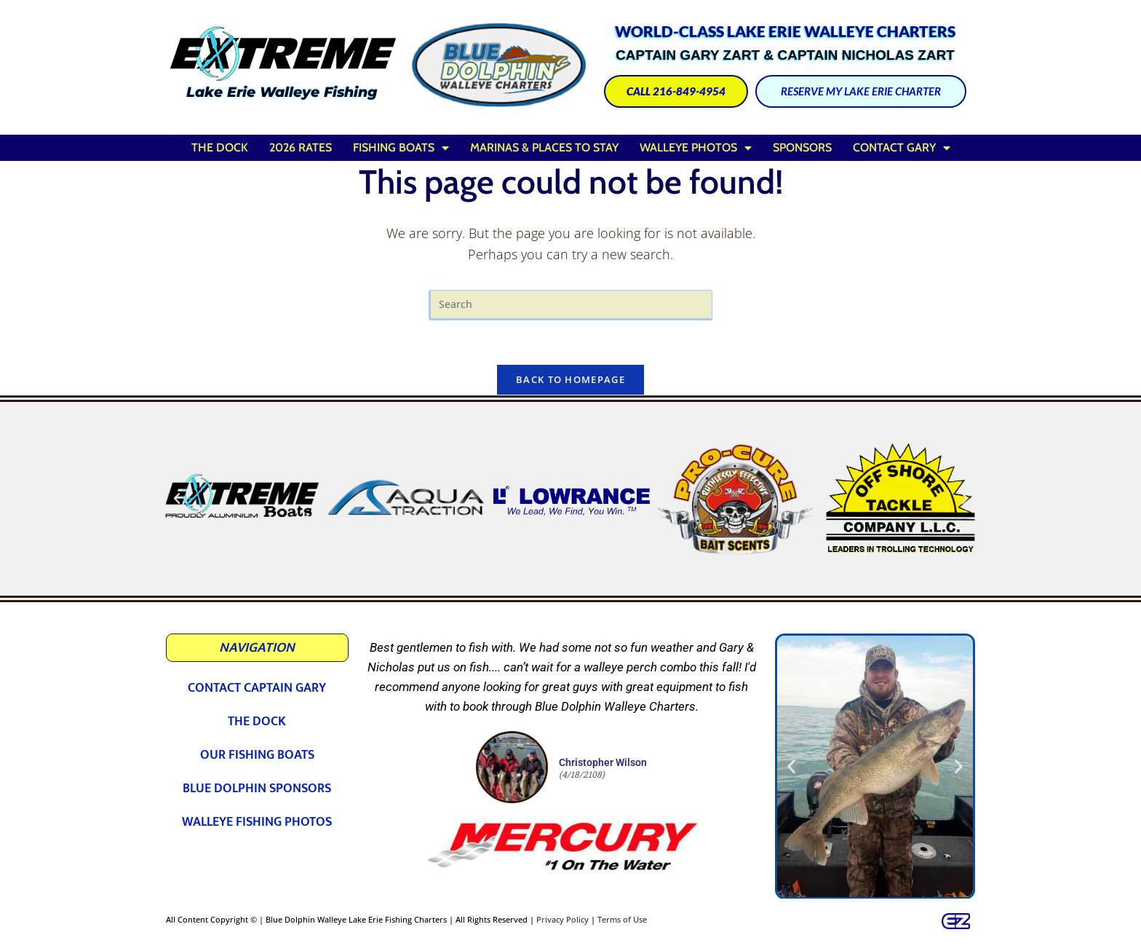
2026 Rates (300, 147)
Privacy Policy (562, 919)
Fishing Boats (401, 147)
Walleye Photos (696, 147)
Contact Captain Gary (257, 688)
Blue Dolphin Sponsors (257, 789)
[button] (177, 499)
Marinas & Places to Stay (544, 147)
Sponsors (802, 147)
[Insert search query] (570, 305)
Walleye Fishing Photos (257, 822)
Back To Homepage (570, 379)
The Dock (219, 147)
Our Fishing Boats (257, 755)
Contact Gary (901, 147)
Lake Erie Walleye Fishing (281, 92)
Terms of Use (622, 919)
